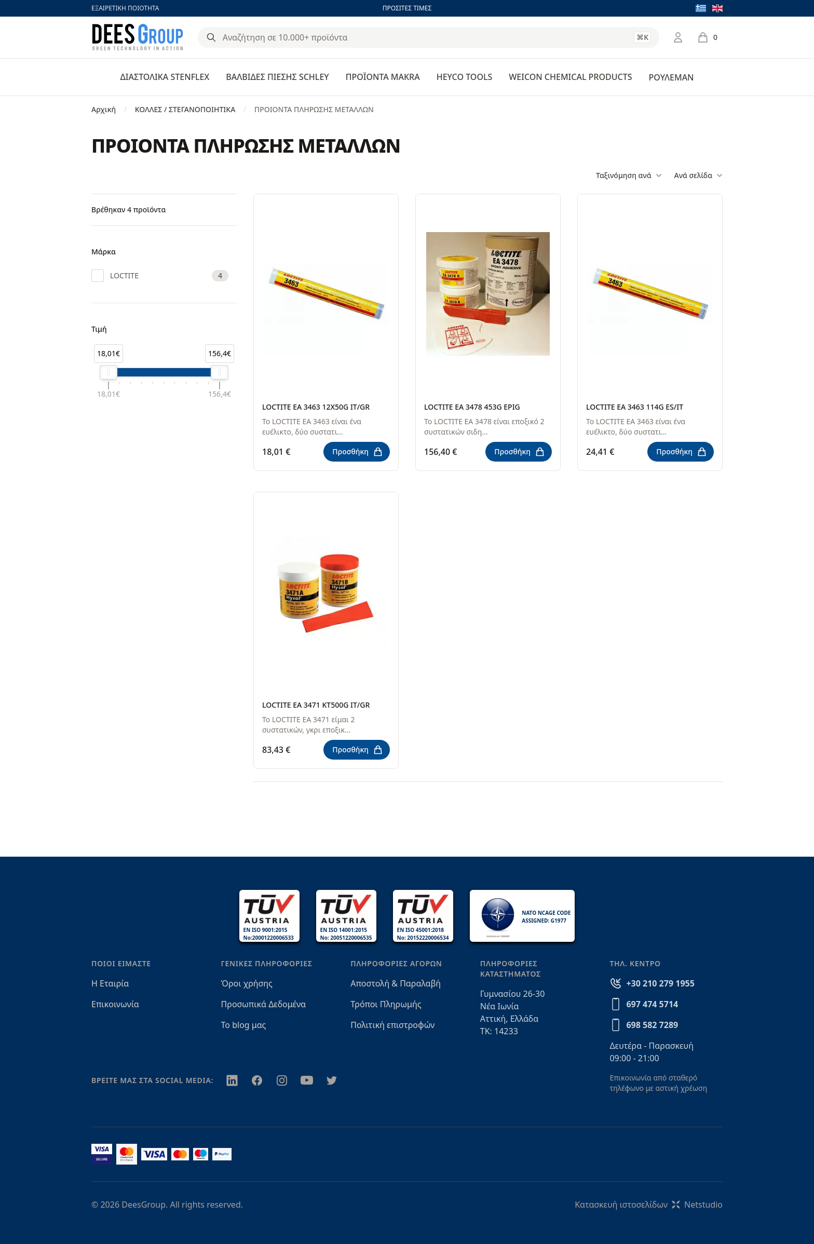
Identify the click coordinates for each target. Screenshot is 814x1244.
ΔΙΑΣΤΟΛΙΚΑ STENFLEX (165, 77)
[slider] (108, 372)
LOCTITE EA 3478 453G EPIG (472, 407)
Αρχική (103, 109)
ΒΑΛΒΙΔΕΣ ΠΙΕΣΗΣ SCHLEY (277, 77)
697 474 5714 (652, 1004)
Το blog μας (243, 1025)
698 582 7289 (652, 1025)
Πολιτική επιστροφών (392, 1025)
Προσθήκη (357, 452)
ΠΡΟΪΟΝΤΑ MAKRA (383, 77)
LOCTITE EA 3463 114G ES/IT (634, 407)
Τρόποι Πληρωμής (385, 1004)
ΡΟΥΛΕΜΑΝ (671, 77)
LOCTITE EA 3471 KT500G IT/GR (316, 705)
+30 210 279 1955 (660, 983)
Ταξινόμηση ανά (628, 175)
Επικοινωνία (115, 1004)
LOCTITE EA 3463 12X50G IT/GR (316, 407)
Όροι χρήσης (247, 983)
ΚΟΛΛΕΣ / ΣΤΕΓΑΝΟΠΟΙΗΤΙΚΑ (185, 109)
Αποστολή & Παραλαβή (395, 983)
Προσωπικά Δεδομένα (263, 1004)
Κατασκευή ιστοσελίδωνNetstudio (649, 1204)
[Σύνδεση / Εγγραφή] (678, 37)
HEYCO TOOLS (465, 77)
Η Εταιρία (110, 983)
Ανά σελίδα (698, 175)
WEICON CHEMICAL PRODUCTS (570, 77)
